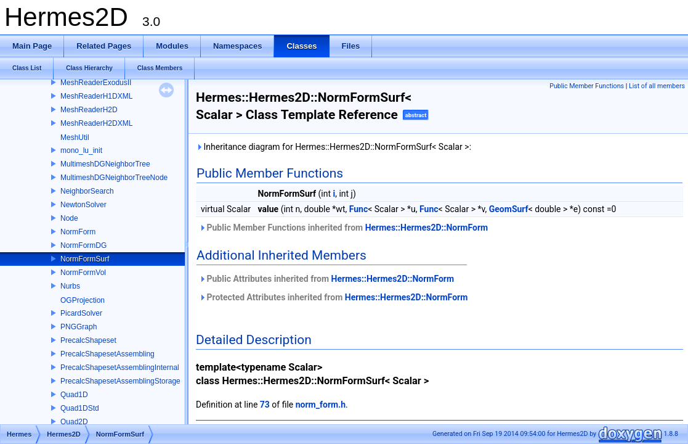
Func (358, 209)
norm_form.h (321, 404)
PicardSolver (81, 313)
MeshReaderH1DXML (96, 96)
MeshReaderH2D (89, 109)
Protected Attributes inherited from (333, 297)
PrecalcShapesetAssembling (107, 354)
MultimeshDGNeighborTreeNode (114, 177)
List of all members (657, 86)
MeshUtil (74, 137)
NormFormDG (83, 245)
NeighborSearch (87, 191)
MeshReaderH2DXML (96, 123)
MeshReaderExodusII (95, 82)
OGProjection (82, 300)
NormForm (77, 232)
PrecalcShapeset (88, 340)
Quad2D (74, 421)
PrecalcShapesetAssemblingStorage (120, 381)
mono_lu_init (81, 150)
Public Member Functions (586, 86)
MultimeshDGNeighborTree (105, 164)
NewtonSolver (83, 204)
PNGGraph (78, 327)
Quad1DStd (79, 408)
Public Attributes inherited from (326, 279)
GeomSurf (508, 209)
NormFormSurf (84, 259)
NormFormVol (83, 272)
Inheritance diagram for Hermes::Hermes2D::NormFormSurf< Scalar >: (333, 147)
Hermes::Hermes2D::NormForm (426, 227)
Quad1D (74, 394)
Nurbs (70, 286)
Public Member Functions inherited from (343, 227)
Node (69, 218)
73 (265, 404)
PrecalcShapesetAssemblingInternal (119, 367)
